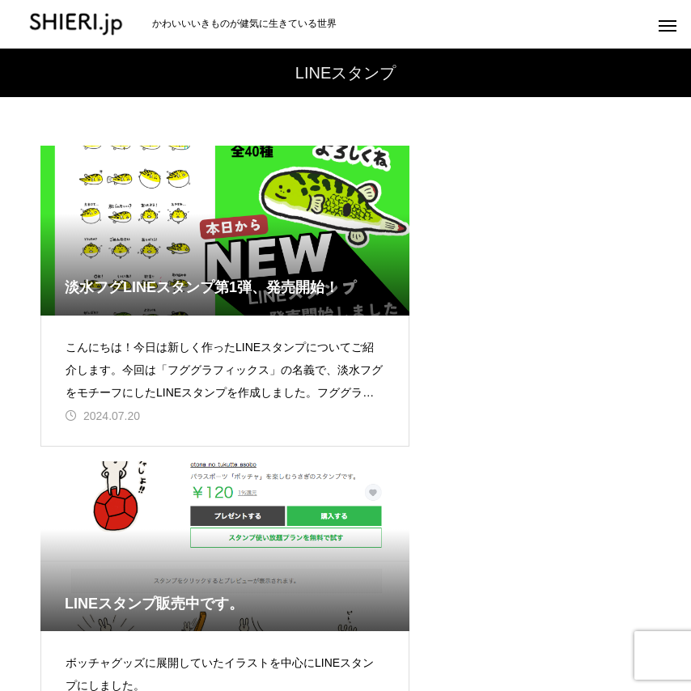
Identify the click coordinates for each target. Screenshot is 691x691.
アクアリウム (331, 618)
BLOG (647, 618)
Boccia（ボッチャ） (447, 618)
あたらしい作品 (68, 618)
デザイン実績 (565, 618)
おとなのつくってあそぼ (202, 618)
